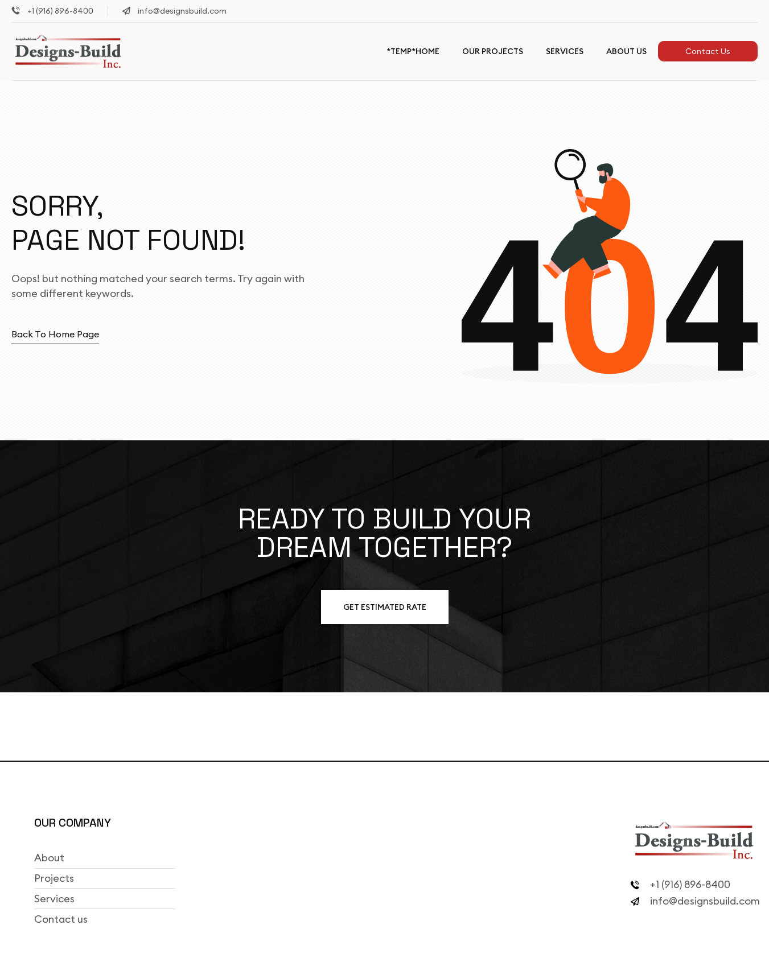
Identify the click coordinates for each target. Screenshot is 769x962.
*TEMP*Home (412, 51)
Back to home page (55, 334)
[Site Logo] (68, 50)
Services (564, 51)
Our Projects (492, 51)
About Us (626, 51)
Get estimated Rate (384, 607)
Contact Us (707, 51)
